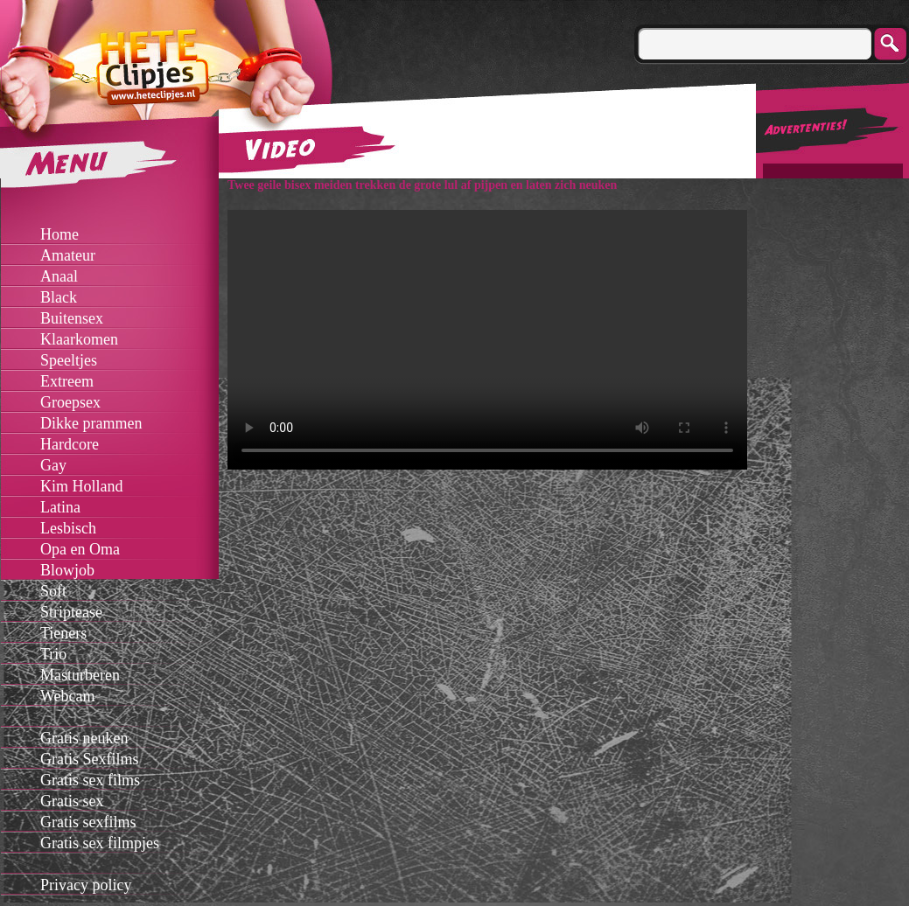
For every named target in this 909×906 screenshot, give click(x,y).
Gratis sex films (90, 780)
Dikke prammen (91, 423)
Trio (53, 654)
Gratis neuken (84, 738)
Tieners (63, 633)
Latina (60, 507)
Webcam (67, 696)
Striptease (71, 612)
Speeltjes (68, 360)
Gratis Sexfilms (89, 759)
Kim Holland (81, 486)
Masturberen (80, 675)
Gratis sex (71, 801)
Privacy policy (85, 885)
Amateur (67, 255)
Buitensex (71, 318)
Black (58, 297)
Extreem (67, 381)
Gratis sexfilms (88, 822)
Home (59, 234)
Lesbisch (68, 528)
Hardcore (69, 444)
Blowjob (67, 570)
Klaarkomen (79, 339)
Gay (53, 465)
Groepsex (70, 402)
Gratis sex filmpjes (99, 843)
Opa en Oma (80, 549)
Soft (53, 591)
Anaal (59, 276)
